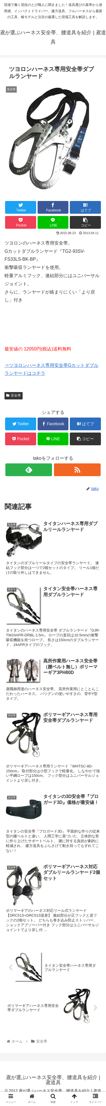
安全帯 (13, 395)
